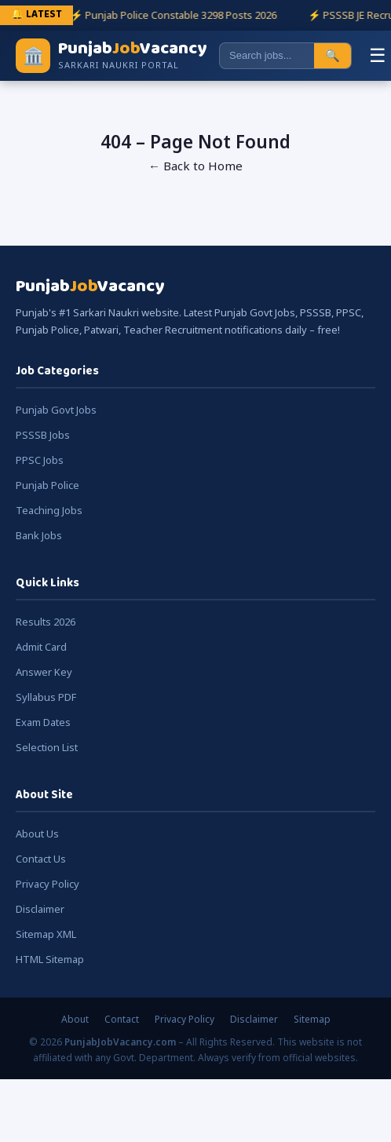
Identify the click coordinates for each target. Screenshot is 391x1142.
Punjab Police (47, 485)
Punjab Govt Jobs (56, 410)
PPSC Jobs (40, 460)
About (75, 1019)
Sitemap (312, 1019)
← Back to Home (195, 165)
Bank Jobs (39, 535)
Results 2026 (45, 622)
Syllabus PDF (46, 697)
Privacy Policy (47, 884)
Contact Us (41, 859)
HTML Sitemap (50, 959)
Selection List (47, 747)
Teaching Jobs (49, 510)
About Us (37, 833)
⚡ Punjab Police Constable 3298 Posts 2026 (174, 15)
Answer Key (44, 672)
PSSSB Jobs (43, 435)
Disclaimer (40, 909)
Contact (121, 1019)
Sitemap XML (46, 934)
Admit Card (41, 647)
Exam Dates (43, 722)
